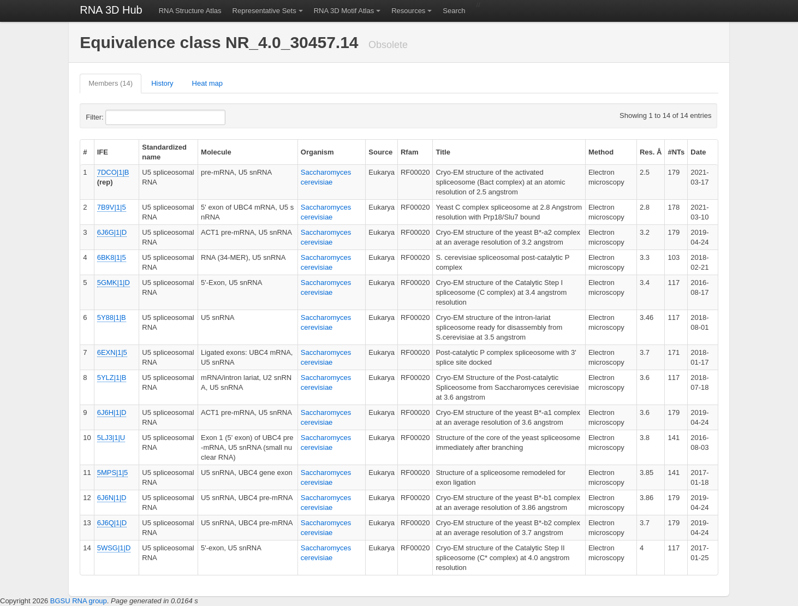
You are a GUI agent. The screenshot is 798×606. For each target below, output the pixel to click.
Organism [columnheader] (317, 152)
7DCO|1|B (113, 172)
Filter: (121, 117)
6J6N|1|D (112, 498)
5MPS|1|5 (112, 472)
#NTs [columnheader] (676, 152)
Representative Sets (264, 11)
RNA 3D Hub (111, 10)
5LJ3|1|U (111, 437)
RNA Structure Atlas (190, 11)
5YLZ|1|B (112, 377)
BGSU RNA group (78, 601)
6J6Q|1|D (112, 523)
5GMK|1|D (113, 282)
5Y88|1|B (111, 317)
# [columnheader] (85, 152)
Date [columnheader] (698, 152)
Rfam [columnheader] (410, 152)
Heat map (207, 83)
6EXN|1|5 (112, 352)
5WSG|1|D (114, 548)
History (162, 83)
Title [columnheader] (443, 152)
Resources (408, 11)
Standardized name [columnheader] (164, 152)
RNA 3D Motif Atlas (344, 11)
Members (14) (110, 83)
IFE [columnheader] (102, 152)
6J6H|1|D (112, 412)
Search (454, 11)
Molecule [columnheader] (216, 152)
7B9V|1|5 (111, 207)
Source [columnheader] (380, 152)
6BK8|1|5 (111, 257)
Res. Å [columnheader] (651, 152)
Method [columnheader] (601, 152)
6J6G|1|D (112, 232)
